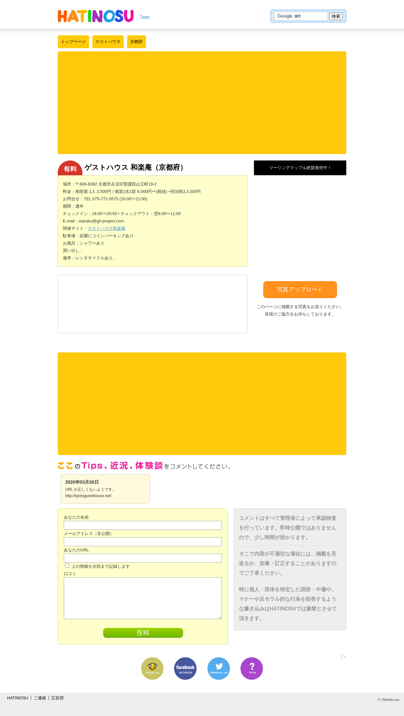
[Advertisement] (202, 103)
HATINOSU (17, 697)
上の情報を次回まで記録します (97, 566)
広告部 (57, 697)
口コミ (70, 573)
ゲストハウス (108, 41)
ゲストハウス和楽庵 (106, 228)
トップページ (73, 41)
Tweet (144, 17)
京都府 (136, 41)
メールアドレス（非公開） (89, 533)
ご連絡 (40, 697)
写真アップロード (300, 289)
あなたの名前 (76, 517)
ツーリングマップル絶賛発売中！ (300, 167)
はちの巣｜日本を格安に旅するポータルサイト (96, 16)
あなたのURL (76, 550)
